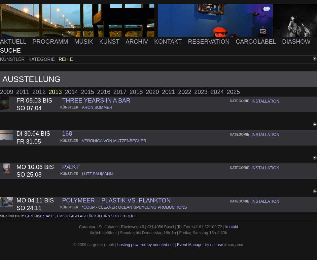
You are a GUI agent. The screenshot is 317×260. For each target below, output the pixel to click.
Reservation (209, 41)
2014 (71, 92)
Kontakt (168, 41)
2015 (87, 92)
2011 (22, 92)
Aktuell (14, 41)
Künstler (13, 59)
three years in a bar (96, 100)
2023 (201, 92)
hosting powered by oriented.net (145, 244)
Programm (51, 41)
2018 (136, 92)
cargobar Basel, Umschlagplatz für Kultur (66, 216)
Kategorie (42, 59)
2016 (103, 92)
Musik (84, 41)
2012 (39, 92)
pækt (71, 167)
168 (67, 133)
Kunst (110, 41)
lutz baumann (97, 174)
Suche (10, 50)
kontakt (231, 227)
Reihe (66, 59)
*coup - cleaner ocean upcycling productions (134, 207)
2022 (185, 92)
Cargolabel (256, 41)
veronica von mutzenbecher (114, 141)
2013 (55, 92)
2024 (217, 92)
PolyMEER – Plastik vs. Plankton (116, 200)
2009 (6, 92)
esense (216, 244)
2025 (233, 92)
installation (265, 101)
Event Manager (190, 244)
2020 (152, 92)
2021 (168, 92)
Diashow (296, 41)
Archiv (137, 41)
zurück (306, 59)
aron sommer (97, 107)
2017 (119, 92)
